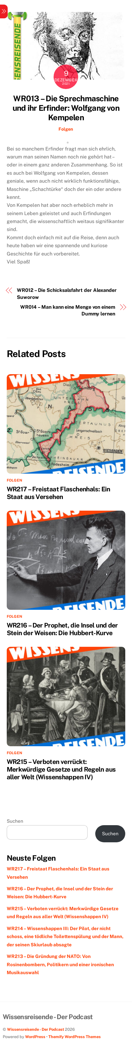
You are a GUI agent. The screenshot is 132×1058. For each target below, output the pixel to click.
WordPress (35, 1036)
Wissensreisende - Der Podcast (35, 1029)
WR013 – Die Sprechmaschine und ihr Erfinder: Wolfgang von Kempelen (66, 108)
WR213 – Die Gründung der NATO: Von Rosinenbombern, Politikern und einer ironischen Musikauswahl (60, 964)
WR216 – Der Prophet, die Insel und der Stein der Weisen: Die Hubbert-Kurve (62, 629)
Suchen (15, 821)
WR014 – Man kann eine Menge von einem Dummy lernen (67, 310)
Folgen (65, 129)
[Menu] (4, 11)
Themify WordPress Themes (74, 1036)
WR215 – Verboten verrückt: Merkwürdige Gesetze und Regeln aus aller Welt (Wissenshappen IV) (61, 769)
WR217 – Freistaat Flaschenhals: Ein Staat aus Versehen (58, 493)
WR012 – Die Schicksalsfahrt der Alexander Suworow (67, 293)
